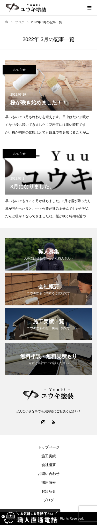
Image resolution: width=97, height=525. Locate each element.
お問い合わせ (48, 474)
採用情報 (48, 482)
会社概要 (48, 465)
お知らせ (19, 70)
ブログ (48, 500)
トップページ (48, 447)
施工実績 (48, 456)
